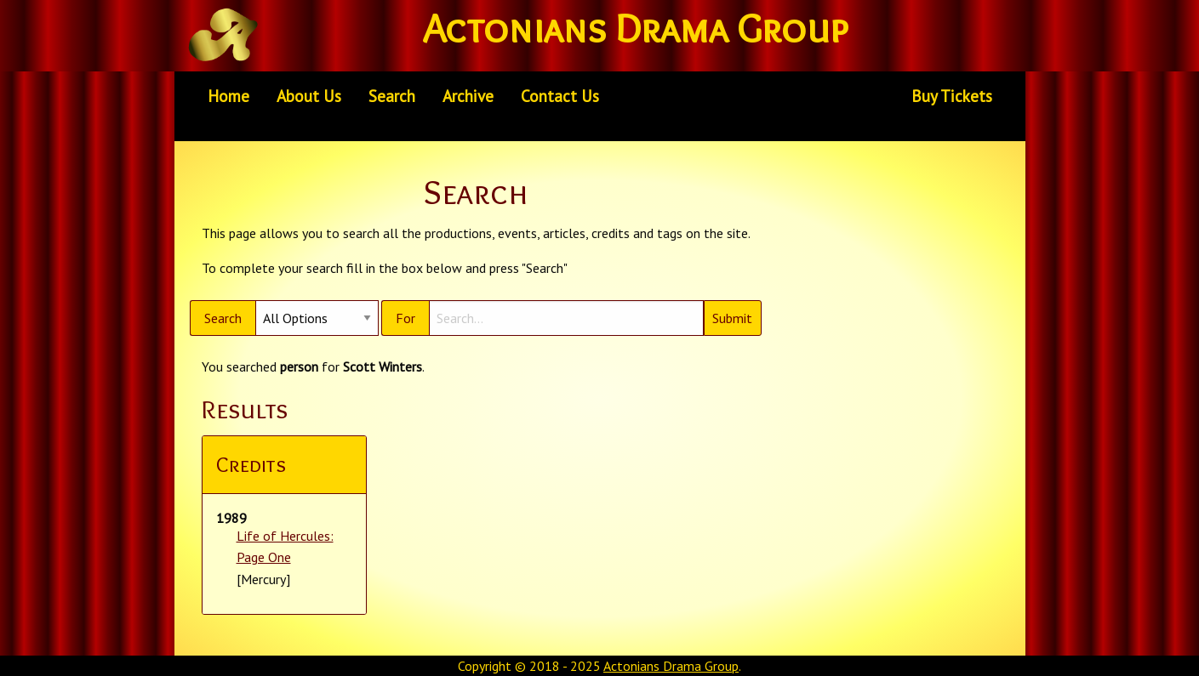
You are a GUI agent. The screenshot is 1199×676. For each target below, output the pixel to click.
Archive (468, 95)
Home (228, 95)
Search (391, 95)
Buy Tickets (951, 95)
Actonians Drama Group (671, 665)
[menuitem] (228, 96)
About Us (309, 95)
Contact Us (560, 95)
